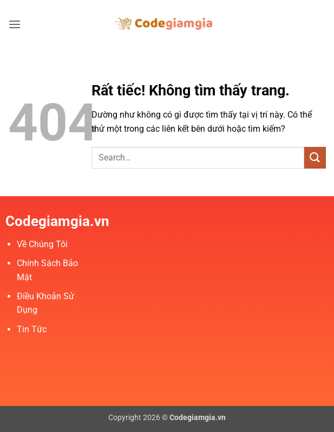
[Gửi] (315, 157)
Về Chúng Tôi (42, 244)
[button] (14, 24)
